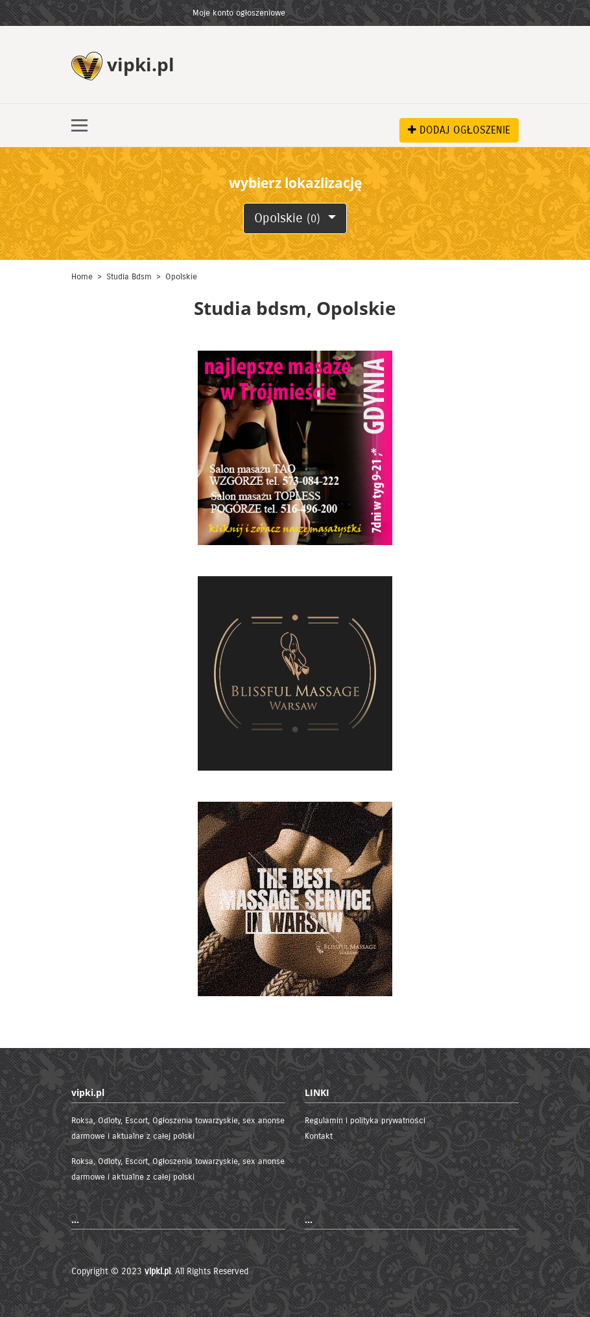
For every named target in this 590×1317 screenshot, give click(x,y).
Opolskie (289, 218)
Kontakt (319, 1136)
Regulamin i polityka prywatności (365, 1120)
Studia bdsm (129, 277)
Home (82, 277)
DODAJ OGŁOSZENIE (459, 130)
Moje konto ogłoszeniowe (239, 13)
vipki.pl (158, 1271)
